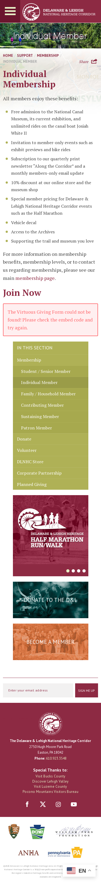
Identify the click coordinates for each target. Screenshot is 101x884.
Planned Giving (32, 484)
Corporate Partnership (39, 473)
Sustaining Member (40, 416)
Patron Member (36, 428)
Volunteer (27, 450)
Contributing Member (42, 405)
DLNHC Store (30, 462)
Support (25, 55)
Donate (24, 439)
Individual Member (39, 382)
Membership (48, 55)
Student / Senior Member (46, 371)
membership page (35, 278)
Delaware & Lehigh (50, 723)
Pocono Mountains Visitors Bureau (50, 791)
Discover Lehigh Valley (50, 781)
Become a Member (50, 641)
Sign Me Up (86, 690)
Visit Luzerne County (50, 786)
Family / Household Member (48, 394)
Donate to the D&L (50, 600)
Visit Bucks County (50, 776)
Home (8, 55)
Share (83, 61)
